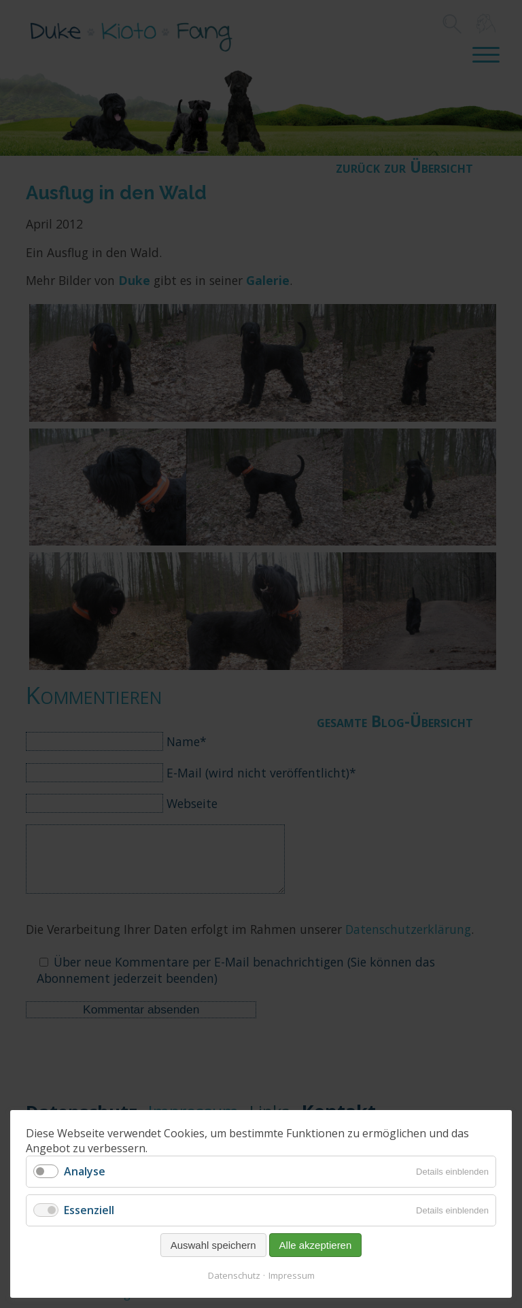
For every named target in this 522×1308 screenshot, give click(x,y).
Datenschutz (234, 1275)
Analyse (84, 1171)
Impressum (291, 1275)
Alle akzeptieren (315, 1245)
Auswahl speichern (213, 1245)
